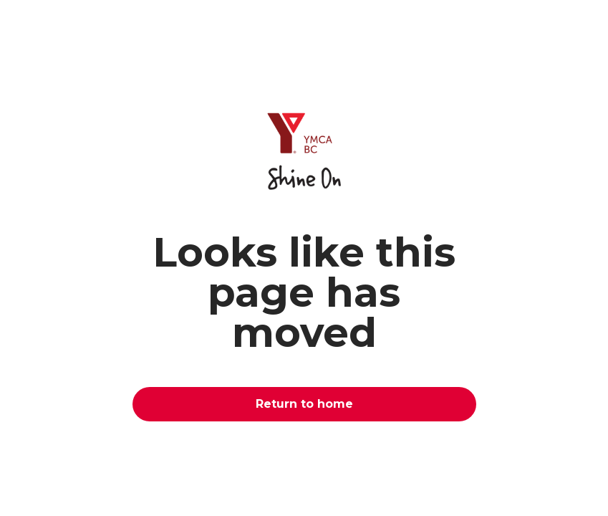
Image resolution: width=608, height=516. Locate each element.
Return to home (304, 404)
